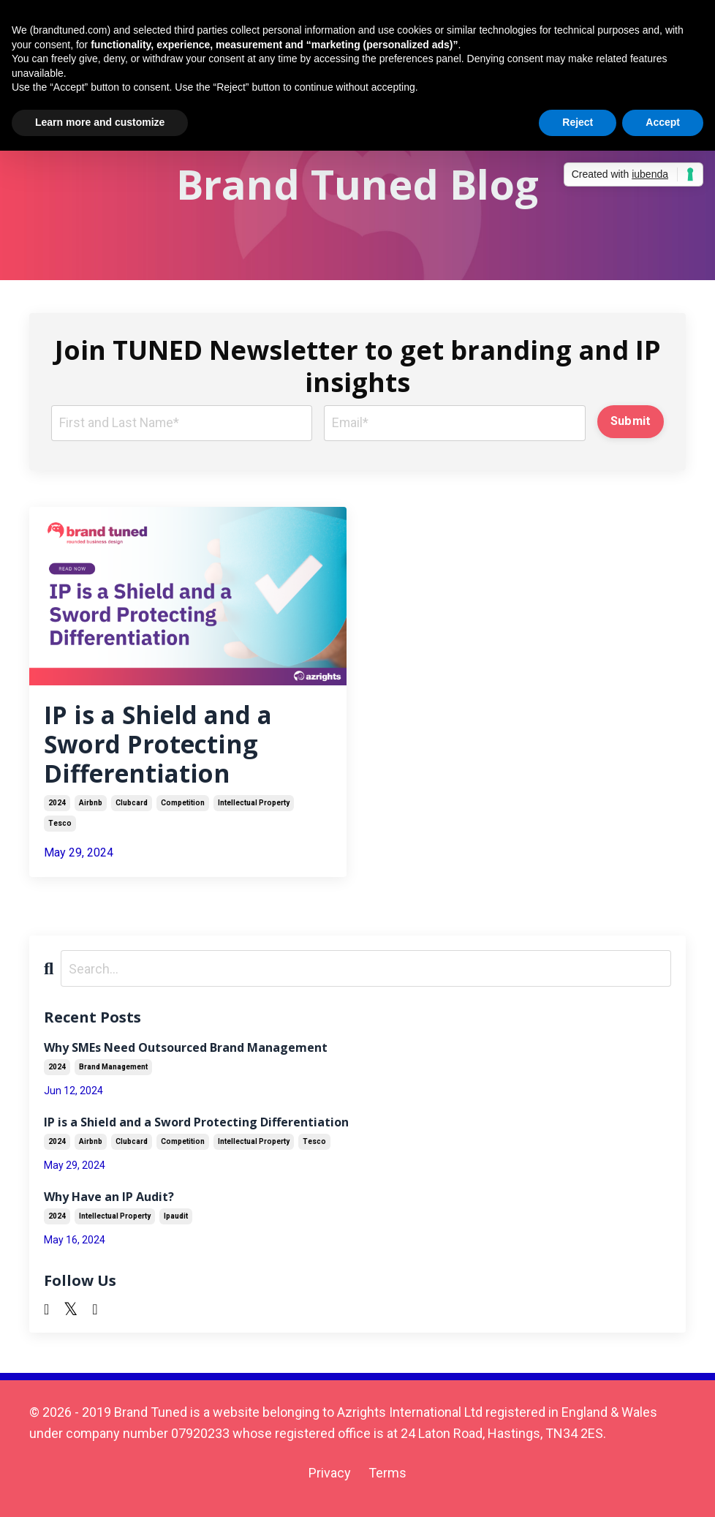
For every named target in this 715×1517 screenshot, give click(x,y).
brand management (113, 1075)
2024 (57, 811)
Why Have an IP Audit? (109, 1204)
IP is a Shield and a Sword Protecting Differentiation (165, 748)
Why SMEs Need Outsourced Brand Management (186, 1055)
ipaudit (176, 1224)
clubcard (132, 811)
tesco (60, 831)
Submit (630, 421)
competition (183, 811)
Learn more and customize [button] (99, 122)
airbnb (90, 811)
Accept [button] (663, 122)
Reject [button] (577, 122)
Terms (387, 1480)
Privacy (330, 1480)
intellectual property (254, 811)
